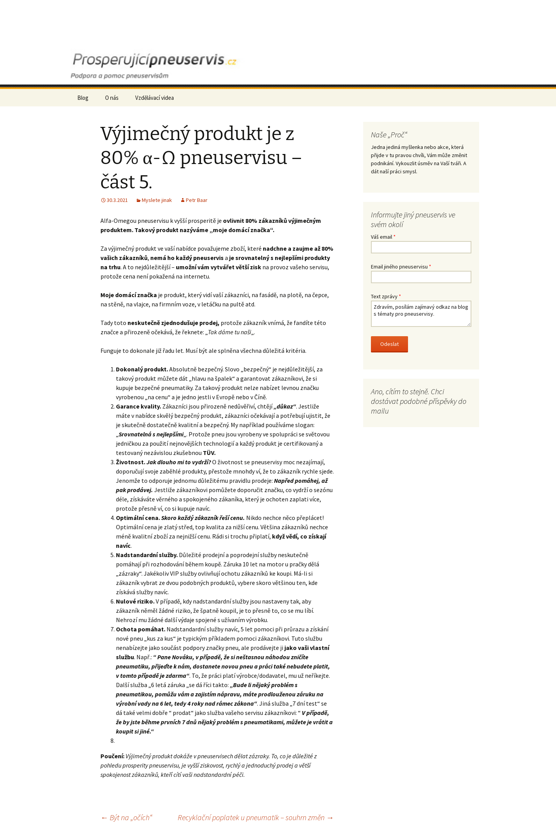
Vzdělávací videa (154, 97)
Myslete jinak (157, 200)
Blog (82, 97)
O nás (112, 97)
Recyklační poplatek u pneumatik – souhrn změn (256, 817)
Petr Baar (196, 200)
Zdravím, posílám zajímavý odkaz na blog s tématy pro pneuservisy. (421, 314)
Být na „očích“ (126, 817)
